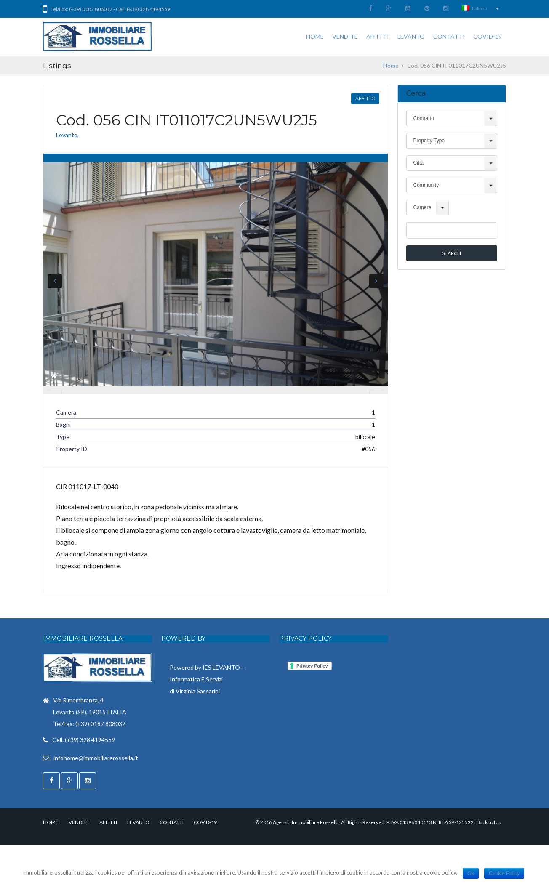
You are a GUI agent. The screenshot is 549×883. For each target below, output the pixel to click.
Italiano (474, 8)
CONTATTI (449, 36)
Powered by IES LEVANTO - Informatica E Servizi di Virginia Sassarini (206, 716)
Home (390, 65)
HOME (315, 36)
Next (376, 283)
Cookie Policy (504, 873)
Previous (55, 283)
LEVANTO (411, 36)
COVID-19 (487, 36)
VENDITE (345, 36)
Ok (470, 873)
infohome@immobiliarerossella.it (95, 795)
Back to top (489, 860)
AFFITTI (377, 36)
